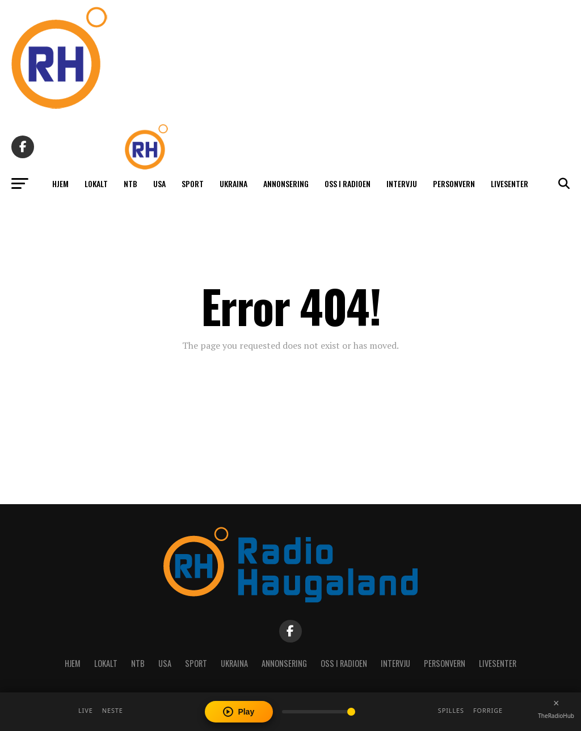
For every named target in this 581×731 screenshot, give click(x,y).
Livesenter (509, 183)
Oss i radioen (348, 183)
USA (159, 183)
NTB (130, 183)
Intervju (401, 183)
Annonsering (286, 183)
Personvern (454, 183)
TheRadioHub (556, 716)
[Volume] (318, 711)
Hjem (60, 183)
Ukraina (233, 183)
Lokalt (96, 183)
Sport (193, 183)
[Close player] (556, 703)
